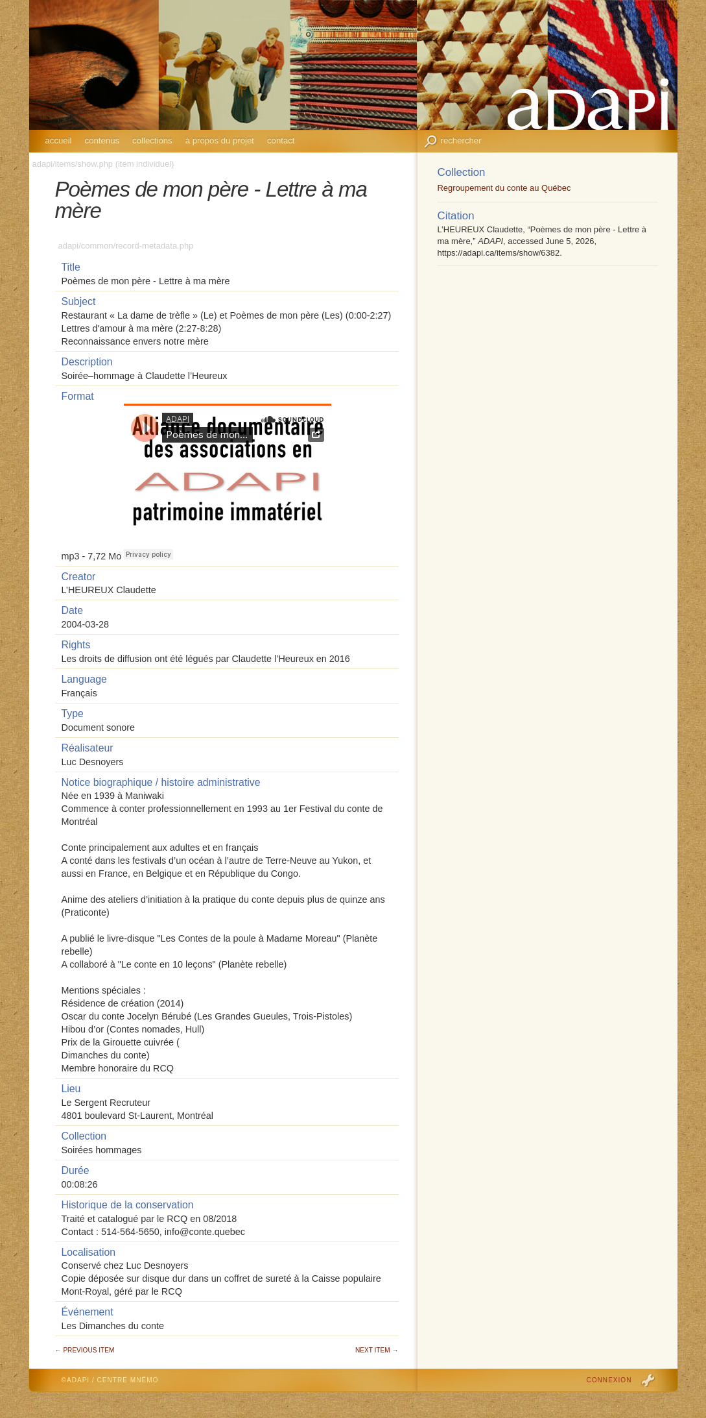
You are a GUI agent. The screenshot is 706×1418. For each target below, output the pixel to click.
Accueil (58, 140)
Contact (281, 140)
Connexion (608, 1380)
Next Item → (376, 1350)
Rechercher (461, 140)
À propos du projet (219, 140)
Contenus (102, 140)
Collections (152, 140)
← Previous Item (85, 1350)
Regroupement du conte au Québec (504, 188)
